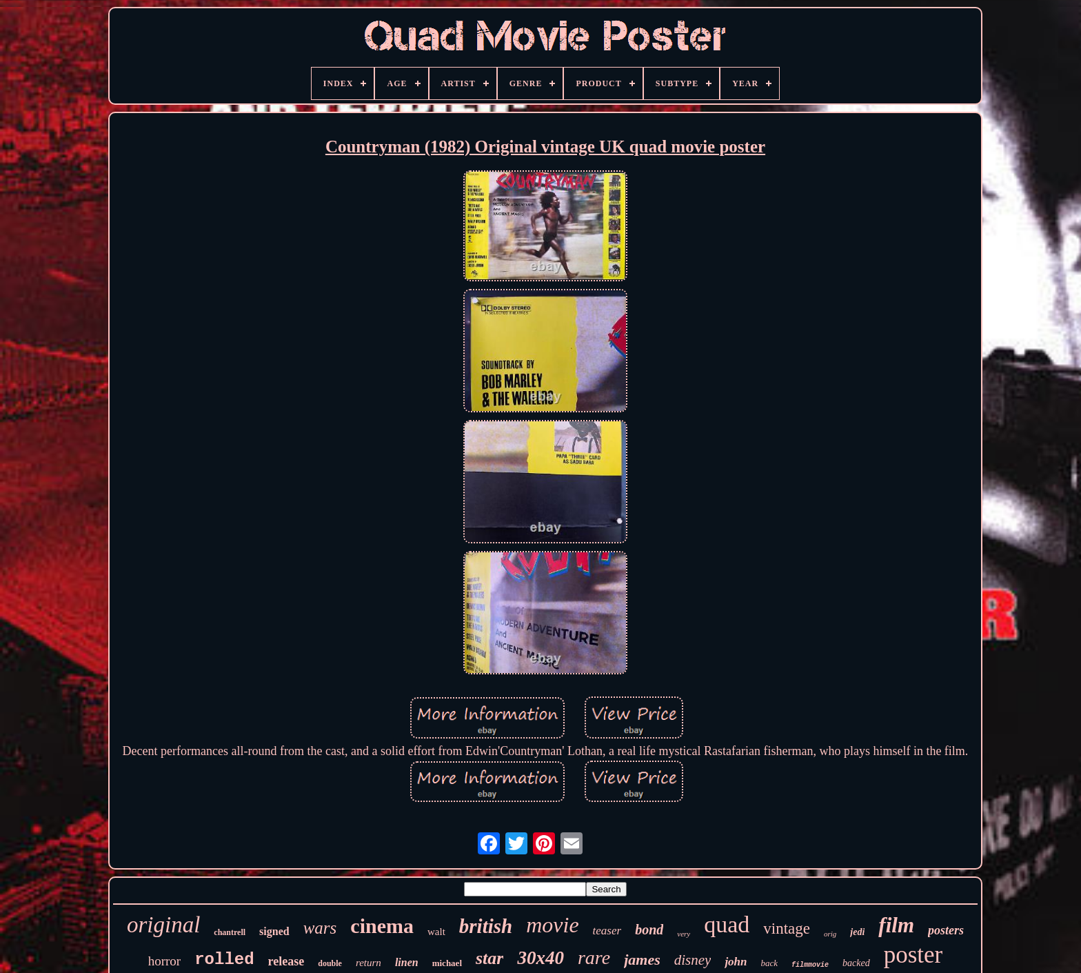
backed (856, 963)
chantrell (229, 932)
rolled (224, 959)
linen (406, 962)
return (368, 962)
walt (436, 931)
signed (274, 931)
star (489, 958)
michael (447, 963)
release (286, 961)
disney (692, 960)
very (683, 934)
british (485, 926)
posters (946, 930)
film (896, 925)
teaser (607, 930)
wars (320, 928)
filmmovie (810, 965)
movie (552, 924)
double (330, 963)
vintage (786, 928)
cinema (382, 925)
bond (649, 929)
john (736, 961)
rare (594, 957)
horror (164, 961)
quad (726, 924)
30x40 (540, 957)
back (769, 963)
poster (913, 954)
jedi (857, 932)
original (163, 924)
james (642, 959)
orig (830, 934)
